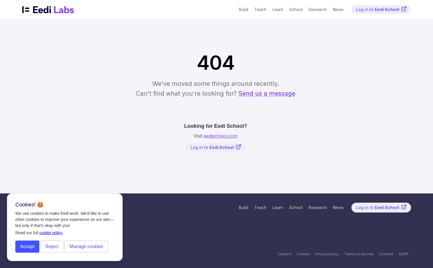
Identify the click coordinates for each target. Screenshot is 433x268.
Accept (27, 246)
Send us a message (266, 93)
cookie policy (50, 232)
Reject (51, 246)
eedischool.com (221, 136)
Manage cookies (86, 246)
